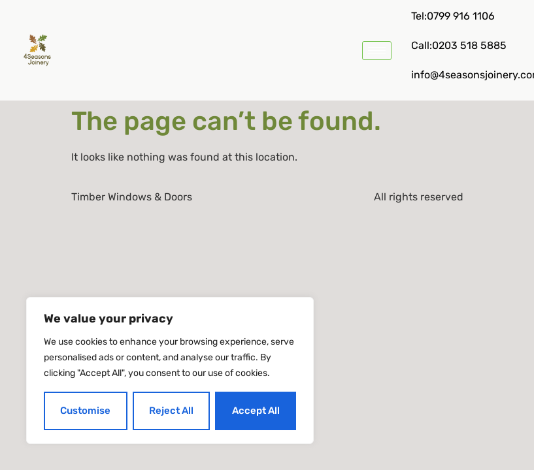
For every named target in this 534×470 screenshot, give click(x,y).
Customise (85, 410)
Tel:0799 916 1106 (453, 16)
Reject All (171, 410)
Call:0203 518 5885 (459, 45)
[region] (170, 370)
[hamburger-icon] (377, 50)
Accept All (256, 410)
